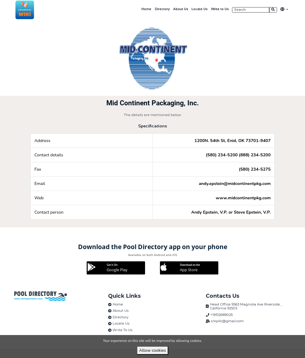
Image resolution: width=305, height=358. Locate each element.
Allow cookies (152, 350)
